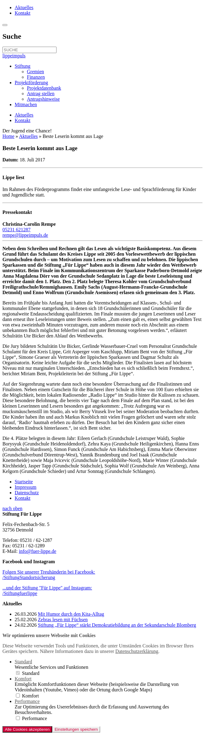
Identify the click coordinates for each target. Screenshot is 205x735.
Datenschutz (27, 492)
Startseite (24, 481)
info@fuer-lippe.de (37, 551)
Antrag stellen (40, 93)
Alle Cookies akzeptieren (27, 729)
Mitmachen (26, 104)
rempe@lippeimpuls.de (25, 235)
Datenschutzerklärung (136, 651)
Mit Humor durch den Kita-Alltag (71, 614)
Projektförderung (31, 82)
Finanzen (36, 77)
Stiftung (23, 66)
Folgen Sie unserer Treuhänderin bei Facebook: (48, 574)
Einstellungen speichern (76, 729)
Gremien (35, 71)
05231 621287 (16, 229)
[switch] (18, 673)
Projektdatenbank (44, 88)
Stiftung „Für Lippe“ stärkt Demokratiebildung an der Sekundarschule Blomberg (117, 625)
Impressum (25, 487)
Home (8, 136)
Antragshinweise (43, 99)
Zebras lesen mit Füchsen (63, 619)
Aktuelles (24, 7)
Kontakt (23, 13)
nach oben (12, 508)
